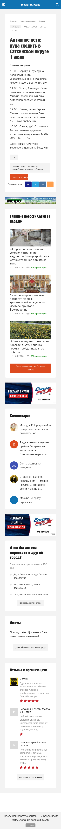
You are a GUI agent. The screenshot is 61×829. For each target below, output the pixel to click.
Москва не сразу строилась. (30, 500)
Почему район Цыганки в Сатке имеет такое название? (29, 634)
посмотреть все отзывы (30, 777)
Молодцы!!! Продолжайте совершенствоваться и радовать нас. (35, 429)
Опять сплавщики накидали (30, 465)
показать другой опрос (30, 603)
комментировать (20, 177)
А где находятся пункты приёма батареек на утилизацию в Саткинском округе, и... (34, 448)
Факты (15, 623)
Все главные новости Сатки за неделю (30, 368)
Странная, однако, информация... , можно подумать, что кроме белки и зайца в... (34, 482)
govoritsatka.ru (30, 4)
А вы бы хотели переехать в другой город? (26, 552)
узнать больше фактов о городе (30, 647)
